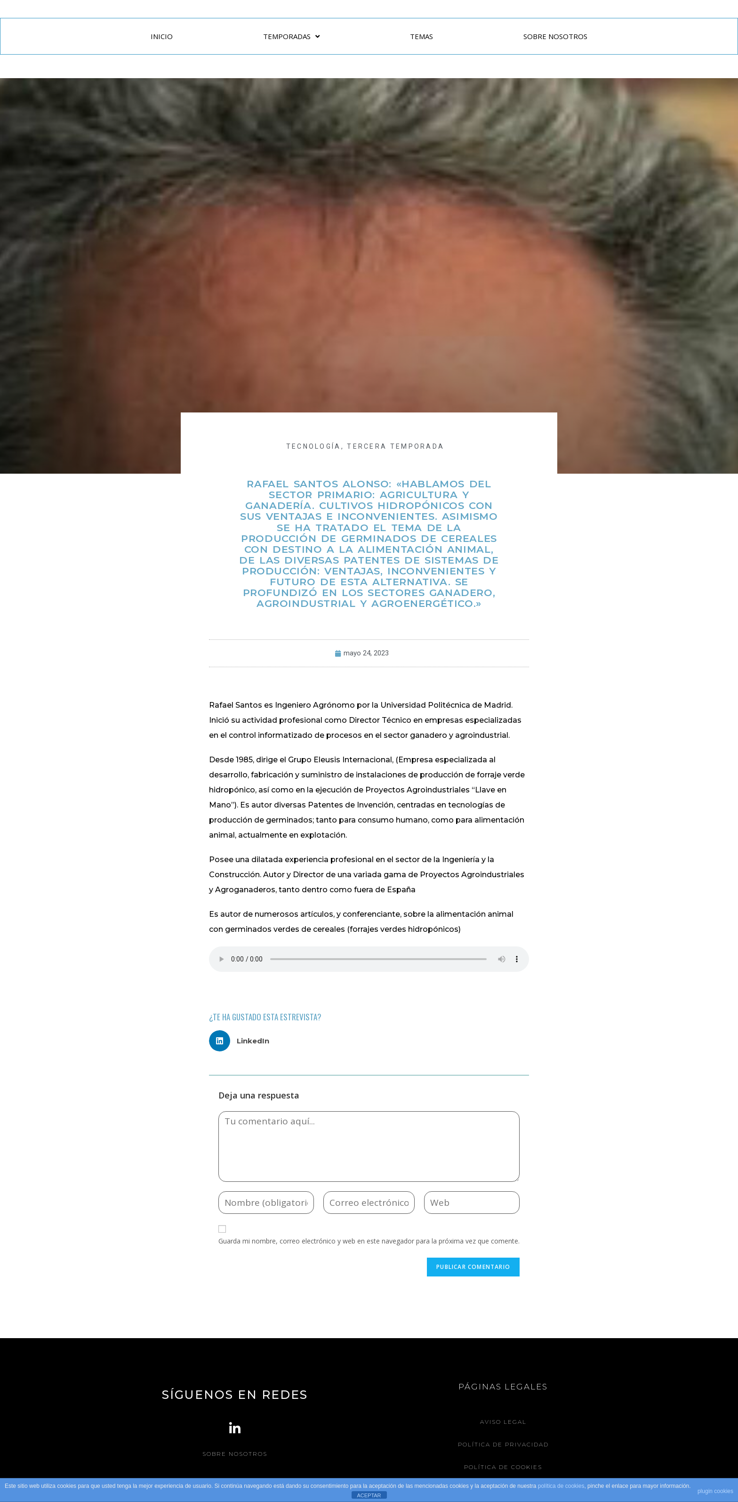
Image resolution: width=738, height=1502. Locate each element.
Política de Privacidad (503, 1443)
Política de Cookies (503, 1466)
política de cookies (561, 1486)
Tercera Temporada (395, 446)
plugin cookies (715, 1491)
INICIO (162, 36)
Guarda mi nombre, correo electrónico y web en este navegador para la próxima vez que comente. (369, 1240)
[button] (242, 1040)
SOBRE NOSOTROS (555, 36)
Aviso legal (503, 1421)
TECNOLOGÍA (313, 446)
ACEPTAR (369, 1495)
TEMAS (421, 36)
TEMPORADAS (291, 36)
